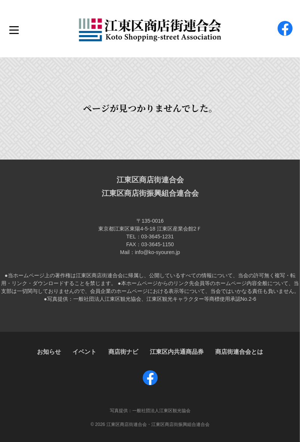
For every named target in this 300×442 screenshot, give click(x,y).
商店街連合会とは (239, 352)
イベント (84, 352)
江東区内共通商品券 (177, 352)
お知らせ (49, 352)
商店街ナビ (123, 352)
